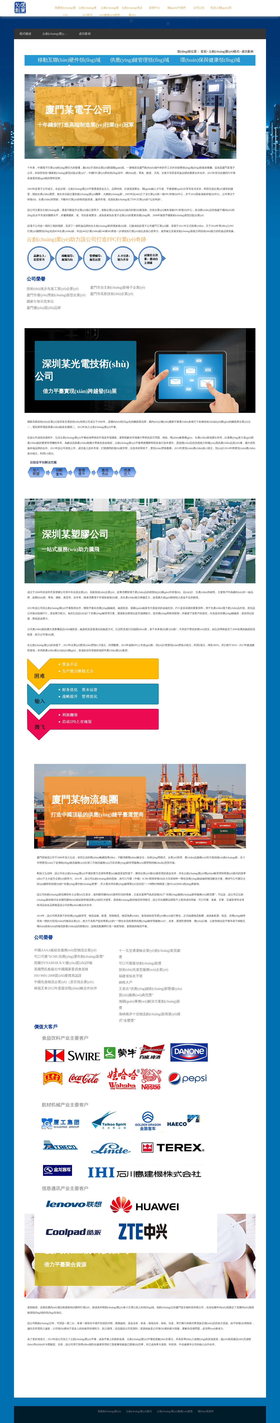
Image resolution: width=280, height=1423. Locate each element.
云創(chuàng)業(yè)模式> (225, 51)
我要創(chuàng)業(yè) (65, 11)
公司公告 (198, 7)
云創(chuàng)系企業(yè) (132, 11)
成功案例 (247, 51)
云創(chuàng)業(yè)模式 (88, 11)
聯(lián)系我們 (205, 1411)
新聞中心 (154, 7)
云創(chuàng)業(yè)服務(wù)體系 (110, 11)
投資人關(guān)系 (221, 7)
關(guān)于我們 (177, 7)
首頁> (204, 51)
